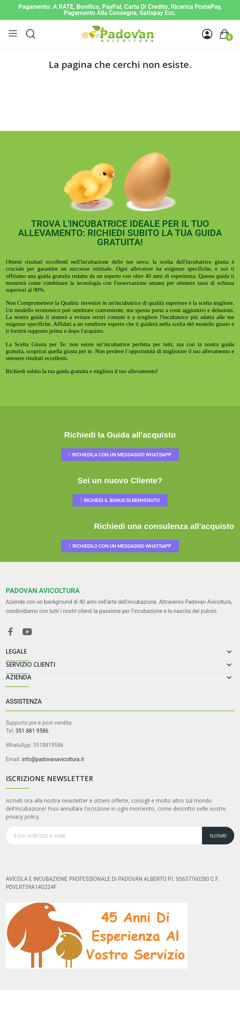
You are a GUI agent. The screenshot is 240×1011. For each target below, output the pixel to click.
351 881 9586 (31, 731)
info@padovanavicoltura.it (53, 759)
